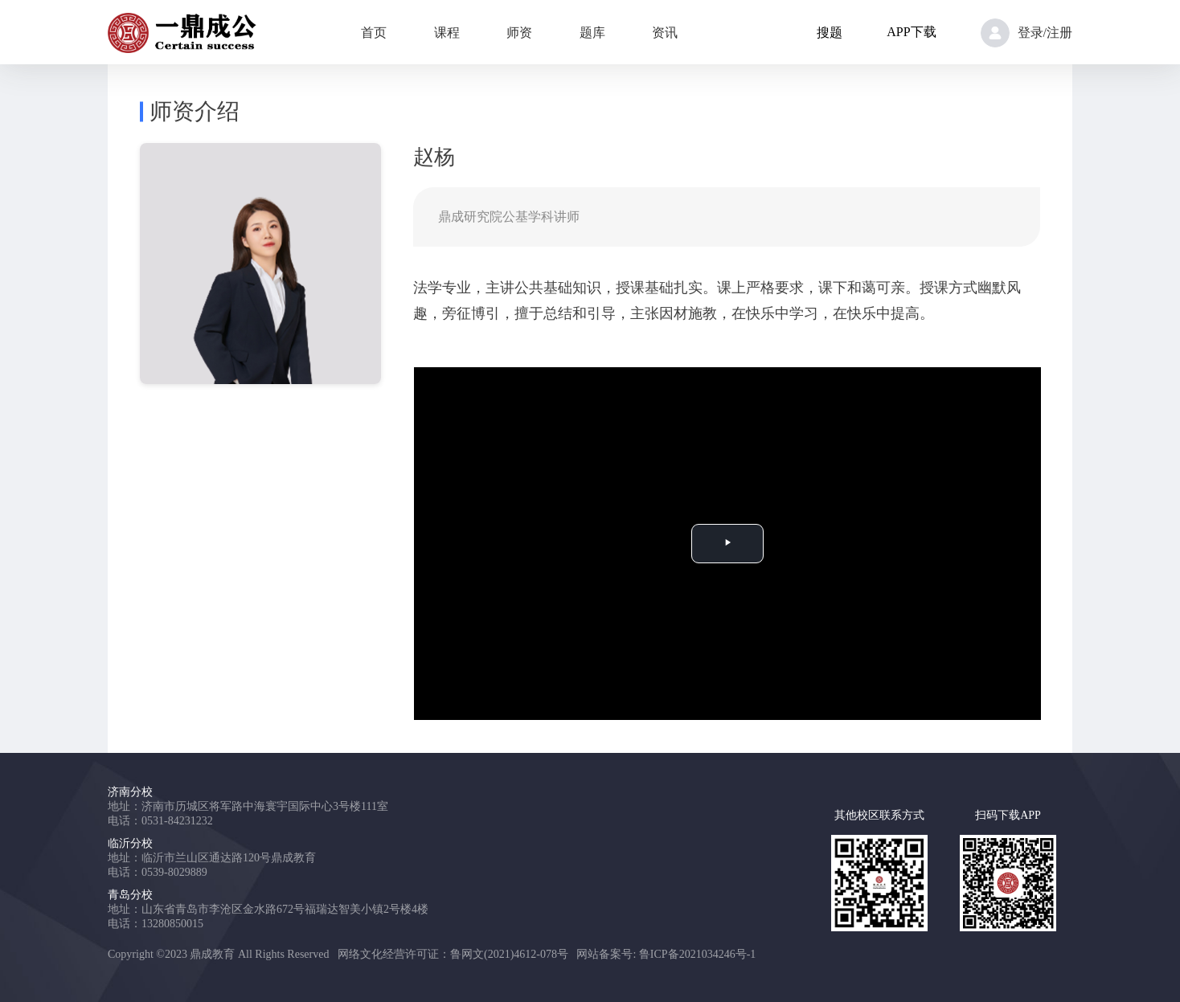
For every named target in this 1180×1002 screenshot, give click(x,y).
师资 (519, 32)
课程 (447, 32)
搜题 (829, 32)
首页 (374, 32)
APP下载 (911, 32)
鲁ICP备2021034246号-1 (697, 954)
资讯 (665, 32)
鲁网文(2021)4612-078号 (509, 954)
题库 (592, 32)
